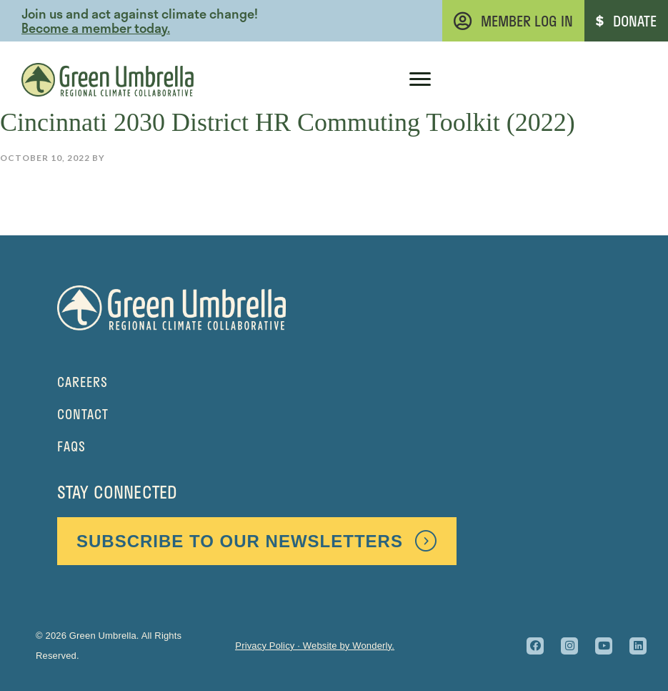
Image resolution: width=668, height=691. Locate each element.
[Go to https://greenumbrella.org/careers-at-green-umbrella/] (334, 382)
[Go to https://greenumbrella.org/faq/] (334, 447)
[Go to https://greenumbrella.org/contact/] (334, 414)
